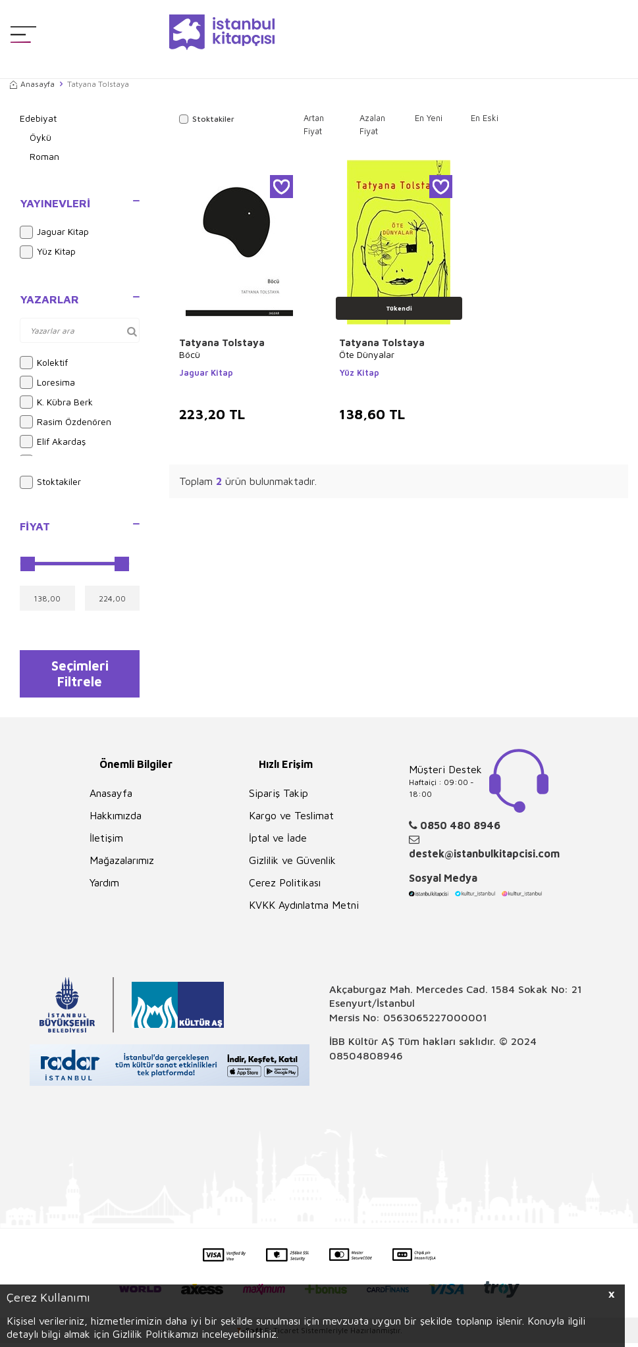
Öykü (40, 137)
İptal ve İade (278, 842)
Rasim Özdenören (65, 421)
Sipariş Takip (278, 797)
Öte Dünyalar (366, 354)
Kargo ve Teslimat (291, 819)
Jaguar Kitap (54, 232)
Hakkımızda (116, 819)
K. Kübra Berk (56, 402)
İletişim (106, 842)
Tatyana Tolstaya (222, 342)
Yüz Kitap (48, 252)
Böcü (189, 354)
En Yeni (428, 118)
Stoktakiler (50, 482)
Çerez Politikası (285, 886)
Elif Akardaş (53, 441)
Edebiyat (38, 118)
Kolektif (44, 362)
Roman (44, 156)
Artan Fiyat (314, 124)
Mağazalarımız (122, 864)
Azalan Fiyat (372, 124)
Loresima (47, 382)
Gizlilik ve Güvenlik (292, 864)
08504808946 (366, 1059)
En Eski (484, 118)
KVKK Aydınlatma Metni (304, 909)
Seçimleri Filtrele (80, 675)
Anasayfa (32, 84)
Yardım (104, 886)
